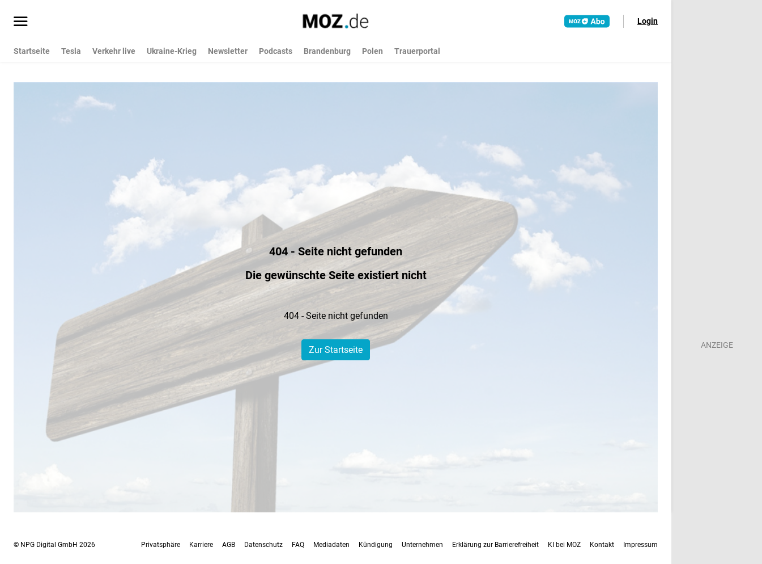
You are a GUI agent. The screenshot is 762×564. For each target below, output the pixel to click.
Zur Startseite (336, 349)
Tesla (71, 51)
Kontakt (602, 545)
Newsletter (228, 51)
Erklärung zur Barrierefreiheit (495, 545)
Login (647, 21)
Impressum (640, 545)
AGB (228, 545)
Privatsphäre (160, 545)
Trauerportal (417, 51)
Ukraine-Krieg (172, 51)
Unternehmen (422, 545)
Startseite (32, 51)
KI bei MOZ (564, 545)
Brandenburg (327, 51)
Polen (372, 51)
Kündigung (376, 545)
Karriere (201, 545)
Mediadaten (331, 545)
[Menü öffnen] (21, 22)
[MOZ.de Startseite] (335, 21)
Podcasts (275, 51)
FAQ (298, 545)
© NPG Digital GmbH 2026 (54, 545)
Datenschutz (263, 545)
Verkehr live (113, 51)
